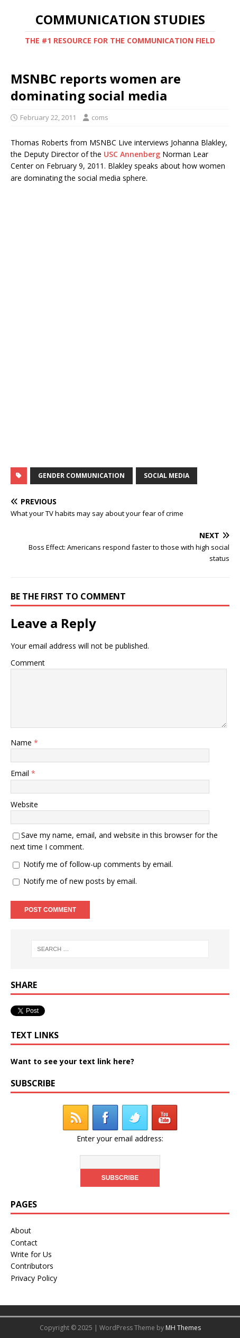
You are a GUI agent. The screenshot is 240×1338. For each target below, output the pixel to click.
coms (99, 117)
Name (22, 742)
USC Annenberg (132, 154)
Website (24, 804)
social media (166, 475)
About (21, 1230)
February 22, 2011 (48, 117)
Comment (28, 663)
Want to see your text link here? (72, 1061)
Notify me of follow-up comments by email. (98, 864)
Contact (24, 1243)
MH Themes (183, 1327)
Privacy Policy (34, 1278)
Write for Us (31, 1254)
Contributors (32, 1266)
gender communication (81, 475)
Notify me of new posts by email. (80, 881)
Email (21, 773)
